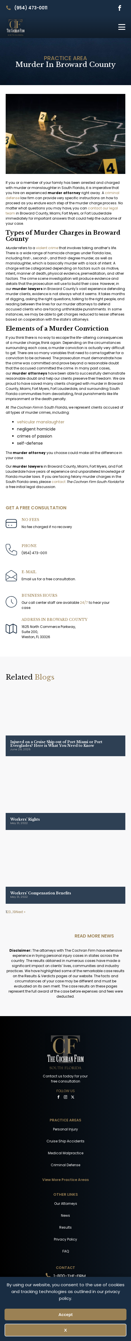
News (65, 1215)
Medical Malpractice (65, 1153)
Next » (21, 911)
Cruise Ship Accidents (65, 1141)
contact (59, 481)
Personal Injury (65, 1129)
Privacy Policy (65, 1239)
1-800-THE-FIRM (70, 1276)
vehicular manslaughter (40, 422)
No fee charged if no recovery (47, 526)
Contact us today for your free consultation (65, 1079)
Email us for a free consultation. (49, 579)
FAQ (65, 1251)
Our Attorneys (65, 1203)
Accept (65, 1314)
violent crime (47, 247)
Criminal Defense (65, 1165)
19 (14, 911)
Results (65, 1227)
